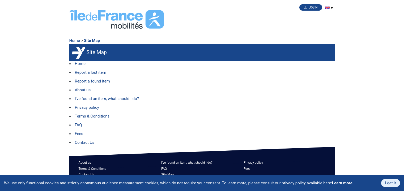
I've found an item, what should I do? (107, 98)
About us (83, 90)
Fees (79, 133)
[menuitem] (327, 7)
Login (312, 7)
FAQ (78, 125)
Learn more (342, 183)
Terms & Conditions (92, 116)
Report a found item (92, 81)
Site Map (92, 40)
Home (74, 40)
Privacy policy (87, 107)
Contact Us (85, 142)
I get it (390, 183)
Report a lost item (90, 72)
